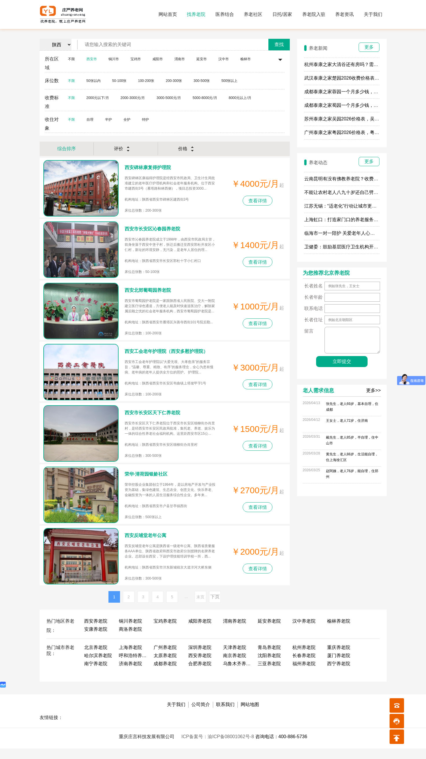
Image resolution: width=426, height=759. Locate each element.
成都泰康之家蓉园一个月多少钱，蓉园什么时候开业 (357, 91)
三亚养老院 (269, 674)
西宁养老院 (338, 674)
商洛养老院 (130, 639)
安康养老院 (95, 639)
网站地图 (250, 714)
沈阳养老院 (269, 665)
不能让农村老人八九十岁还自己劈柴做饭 (346, 192)
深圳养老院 (199, 657)
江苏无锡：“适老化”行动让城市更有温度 (345, 206)
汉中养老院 (304, 631)
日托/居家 (282, 14)
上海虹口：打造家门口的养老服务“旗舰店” (347, 219)
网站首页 (167, 14)
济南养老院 (130, 674)
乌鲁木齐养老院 (237, 674)
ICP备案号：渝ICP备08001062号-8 (218, 747)
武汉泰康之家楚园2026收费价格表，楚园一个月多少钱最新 (365, 78)
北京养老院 (95, 657)
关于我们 (373, 14)
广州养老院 (165, 657)
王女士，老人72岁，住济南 (347, 421)
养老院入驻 (313, 14)
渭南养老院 (234, 631)
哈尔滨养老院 (98, 665)
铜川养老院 (130, 631)
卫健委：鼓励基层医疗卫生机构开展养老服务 (350, 246)
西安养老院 (95, 631)
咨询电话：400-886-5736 (281, 747)
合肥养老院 (199, 674)
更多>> (373, 390)
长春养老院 (304, 665)
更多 (369, 47)
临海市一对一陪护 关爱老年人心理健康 (344, 233)
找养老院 (196, 14)
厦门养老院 (338, 665)
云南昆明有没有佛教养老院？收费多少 (343, 178)
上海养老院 (130, 657)
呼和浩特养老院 (133, 665)
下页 (215, 607)
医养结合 (224, 14)
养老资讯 (344, 14)
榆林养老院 (338, 631)
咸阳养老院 (199, 631)
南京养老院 (234, 665)
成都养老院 (165, 674)
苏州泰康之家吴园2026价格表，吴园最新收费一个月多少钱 (365, 118)
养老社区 (253, 14)
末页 (200, 607)
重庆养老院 (338, 657)
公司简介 (200, 714)
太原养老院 (165, 665)
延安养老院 (269, 631)
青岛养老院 (269, 657)
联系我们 (225, 714)
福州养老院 (304, 674)
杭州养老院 (304, 657)
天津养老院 (234, 657)
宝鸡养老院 (165, 631)
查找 (279, 44)
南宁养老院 (95, 674)
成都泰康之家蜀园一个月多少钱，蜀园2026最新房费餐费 (362, 105)
